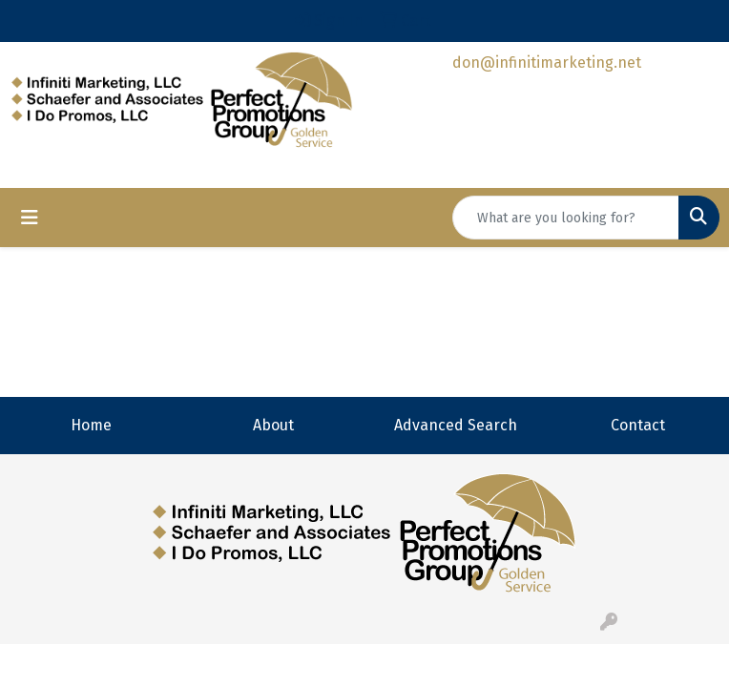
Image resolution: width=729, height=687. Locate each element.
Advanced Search (455, 425)
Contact (638, 425)
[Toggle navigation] (30, 217)
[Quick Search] (565, 217)
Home (91, 425)
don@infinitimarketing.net (546, 62)
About (273, 425)
